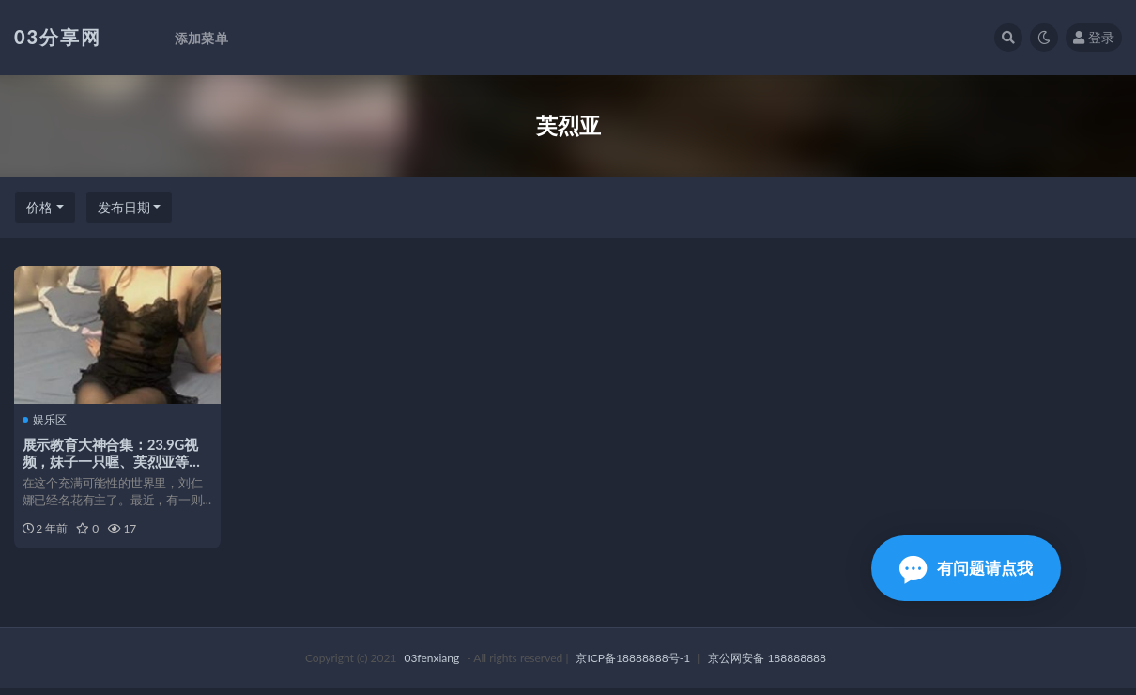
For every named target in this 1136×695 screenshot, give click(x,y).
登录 (1093, 37)
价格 (39, 207)
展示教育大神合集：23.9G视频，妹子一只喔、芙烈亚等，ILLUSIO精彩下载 (113, 461)
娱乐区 (45, 418)
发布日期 (124, 207)
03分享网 (57, 36)
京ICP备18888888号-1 (633, 664)
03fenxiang (431, 664)
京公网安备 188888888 (767, 664)
